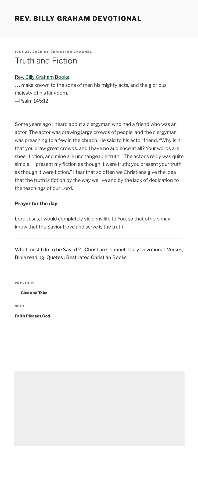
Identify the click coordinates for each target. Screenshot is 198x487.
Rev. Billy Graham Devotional (78, 19)
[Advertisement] (99, 408)
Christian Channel (71, 52)
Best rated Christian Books (96, 257)
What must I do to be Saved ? (48, 249)
